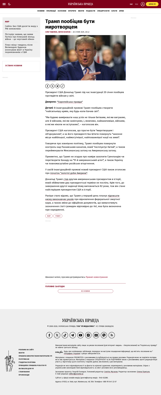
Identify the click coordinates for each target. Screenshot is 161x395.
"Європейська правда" (70, 101)
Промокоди (24, 375)
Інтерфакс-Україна (72, 353)
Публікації (51, 11)
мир (49, 216)
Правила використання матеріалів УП (35, 356)
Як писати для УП (26, 369)
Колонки (62, 11)
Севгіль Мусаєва (111, 372)
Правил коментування (97, 277)
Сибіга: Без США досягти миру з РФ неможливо (21, 27)
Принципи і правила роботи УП (32, 365)
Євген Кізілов (64, 32)
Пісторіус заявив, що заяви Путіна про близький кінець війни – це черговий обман (19, 37)
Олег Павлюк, (51, 32)
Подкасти (90, 11)
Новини (40, 11)
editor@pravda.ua (76, 374)
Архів (121, 11)
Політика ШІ (24, 359)
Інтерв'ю (72, 11)
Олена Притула (143, 372)
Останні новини (13, 65)
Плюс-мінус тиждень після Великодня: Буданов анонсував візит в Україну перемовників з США (18, 49)
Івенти (81, 11)
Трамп (57, 216)
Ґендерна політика (27, 362)
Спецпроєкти (103, 11)
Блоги (114, 11)
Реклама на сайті (26, 350)
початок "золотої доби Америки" (68, 173)
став (66, 179)
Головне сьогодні (55, 286)
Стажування (24, 372)
